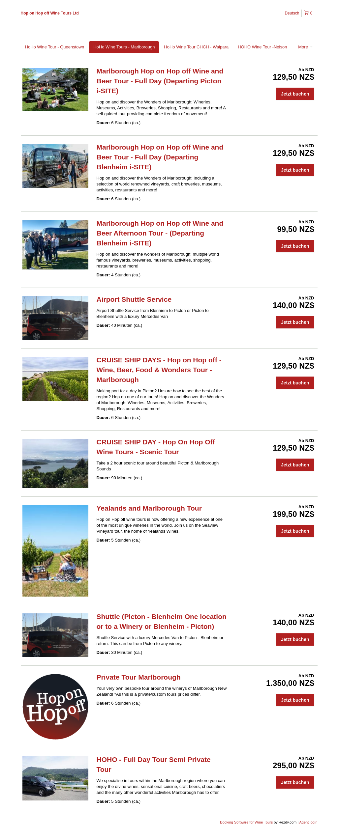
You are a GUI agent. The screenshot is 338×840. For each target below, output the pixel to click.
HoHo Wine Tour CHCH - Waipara (196, 46)
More (305, 46)
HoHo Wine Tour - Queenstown (54, 46)
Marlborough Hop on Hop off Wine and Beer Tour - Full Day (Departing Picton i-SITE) (160, 81)
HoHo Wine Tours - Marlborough (124, 46)
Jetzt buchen (295, 94)
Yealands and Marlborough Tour (149, 508)
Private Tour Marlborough (139, 677)
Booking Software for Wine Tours (247, 822)
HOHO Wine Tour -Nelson (262, 46)
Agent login (308, 822)
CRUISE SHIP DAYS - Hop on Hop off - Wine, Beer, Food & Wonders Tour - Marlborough (159, 369)
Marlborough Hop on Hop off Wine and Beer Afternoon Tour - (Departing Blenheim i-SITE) (160, 233)
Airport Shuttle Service (134, 299)
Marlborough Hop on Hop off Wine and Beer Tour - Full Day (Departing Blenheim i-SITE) (160, 157)
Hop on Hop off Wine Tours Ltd (50, 13)
